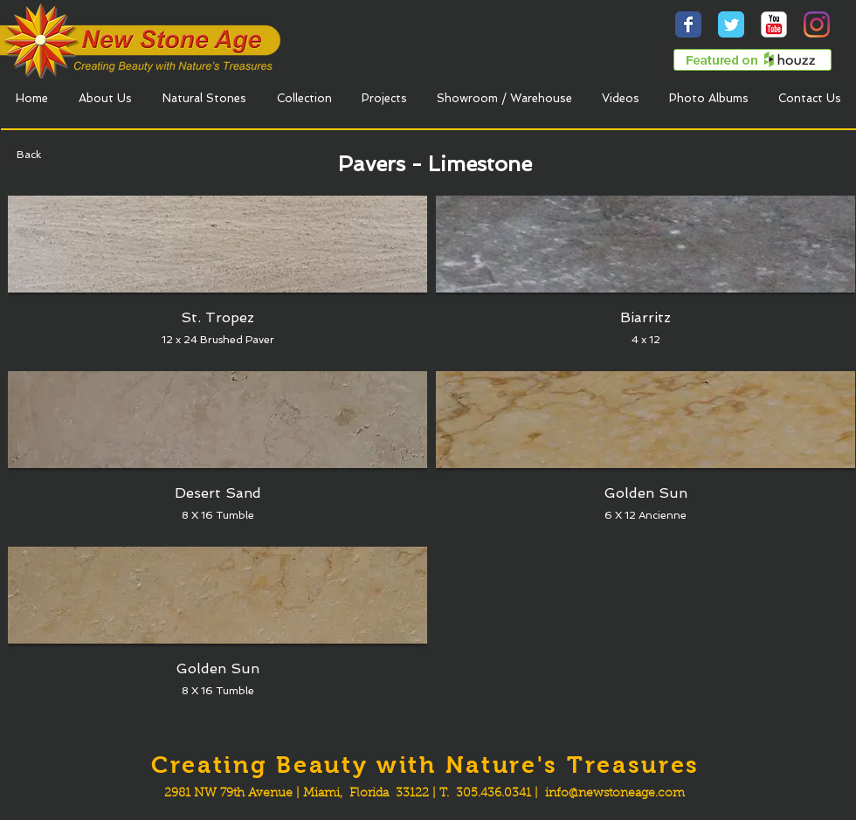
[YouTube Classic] (774, 24)
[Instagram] (817, 24)
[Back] (28, 154)
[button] (217, 279)
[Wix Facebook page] (688, 24)
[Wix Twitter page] (731, 24)
